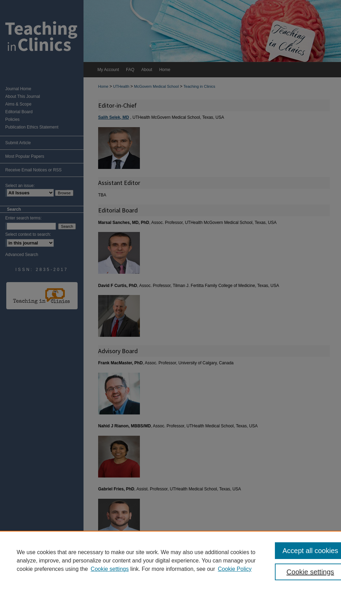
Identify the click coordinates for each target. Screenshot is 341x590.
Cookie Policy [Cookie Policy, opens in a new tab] (235, 569)
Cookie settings (110, 569)
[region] (170, 560)
